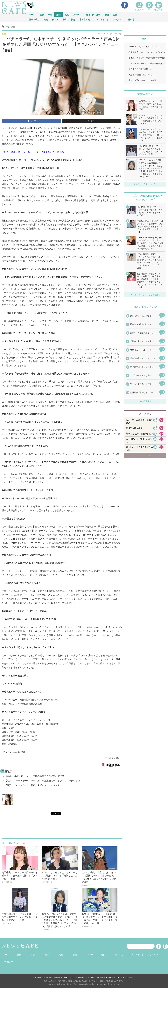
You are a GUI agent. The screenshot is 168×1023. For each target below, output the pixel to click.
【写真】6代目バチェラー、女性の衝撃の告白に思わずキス (34, 776)
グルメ (55, 19)
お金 (115, 14)
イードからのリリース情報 (114, 978)
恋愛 (107, 14)
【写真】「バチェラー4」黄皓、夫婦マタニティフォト (32, 785)
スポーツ (77, 14)
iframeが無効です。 (145, 356)
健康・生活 (34, 19)
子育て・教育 (69, 19)
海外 (61, 954)
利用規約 (91, 978)
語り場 (131, 19)
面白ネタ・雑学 (93, 14)
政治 (50, 14)
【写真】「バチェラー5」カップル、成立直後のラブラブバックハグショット (43, 780)
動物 (46, 19)
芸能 (58, 14)
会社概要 (100, 978)
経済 (47, 954)
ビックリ (119, 954)
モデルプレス (12, 843)
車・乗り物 (84, 19)
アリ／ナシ (118, 19)
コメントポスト (101, 19)
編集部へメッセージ (61, 978)
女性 (67, 14)
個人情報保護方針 (78, 978)
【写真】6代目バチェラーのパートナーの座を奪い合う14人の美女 (35, 152)
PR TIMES (8, 962)
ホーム (6, 954)
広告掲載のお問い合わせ (42, 978)
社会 (41, 14)
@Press (130, 978)
